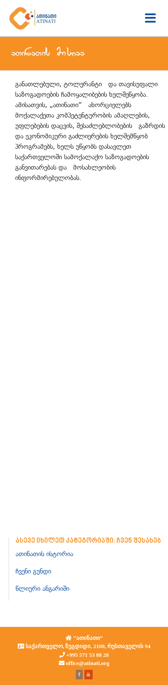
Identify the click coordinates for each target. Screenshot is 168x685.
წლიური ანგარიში (42, 588)
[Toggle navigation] (150, 18)
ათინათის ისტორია (44, 554)
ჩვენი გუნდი (33, 571)
